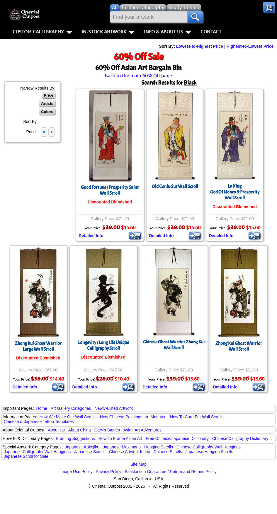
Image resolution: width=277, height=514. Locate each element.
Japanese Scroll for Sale (26, 456)
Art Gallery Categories (71, 408)
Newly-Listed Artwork (113, 408)
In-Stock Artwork (108, 32)
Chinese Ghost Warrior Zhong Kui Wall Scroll (174, 345)
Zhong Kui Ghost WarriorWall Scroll (238, 346)
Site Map (138, 464)
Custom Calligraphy (42, 32)
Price (48, 95)
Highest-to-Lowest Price (250, 46)
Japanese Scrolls (90, 451)
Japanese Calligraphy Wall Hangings (37, 451)
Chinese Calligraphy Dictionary (240, 438)
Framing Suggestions (75, 438)
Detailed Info (91, 235)
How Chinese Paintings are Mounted (133, 416)
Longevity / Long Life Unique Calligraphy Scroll (103, 345)
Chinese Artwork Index (129, 451)
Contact (210, 32)
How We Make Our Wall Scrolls (67, 416)
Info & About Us (167, 32)
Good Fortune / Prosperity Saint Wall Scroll (110, 190)
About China (79, 430)
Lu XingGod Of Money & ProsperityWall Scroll (234, 192)
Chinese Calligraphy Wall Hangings (208, 447)
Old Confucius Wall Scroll (175, 186)
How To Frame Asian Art (120, 438)
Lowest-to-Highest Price (199, 46)
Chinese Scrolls (168, 451)
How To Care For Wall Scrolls (196, 416)
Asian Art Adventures (142, 430)
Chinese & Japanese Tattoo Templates (39, 421)
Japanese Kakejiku (82, 447)
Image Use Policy (76, 471)
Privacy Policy (108, 471)
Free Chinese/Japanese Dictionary (177, 438)
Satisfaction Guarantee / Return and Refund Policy (171, 471)
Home (41, 408)
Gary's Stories (107, 430)
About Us (56, 430)
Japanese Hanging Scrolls (209, 451)
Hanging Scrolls (158, 447)
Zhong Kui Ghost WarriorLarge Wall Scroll (38, 346)
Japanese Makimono (122, 447)
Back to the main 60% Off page (138, 75)
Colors (47, 111)
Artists (47, 103)
